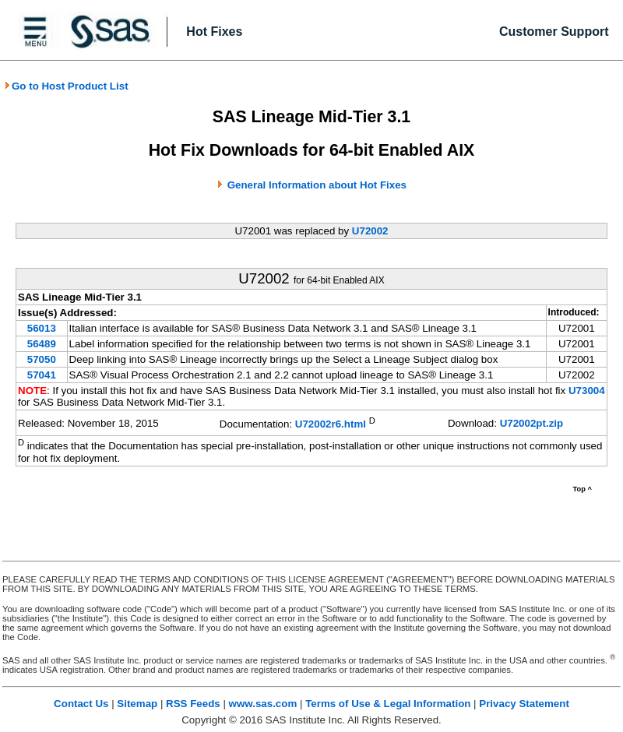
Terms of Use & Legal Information (387, 703)
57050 (41, 359)
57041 (41, 375)
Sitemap (137, 703)
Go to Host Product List (66, 86)
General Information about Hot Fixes (317, 185)
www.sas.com (263, 703)
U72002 (370, 231)
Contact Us (81, 703)
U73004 (586, 390)
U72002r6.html (330, 424)
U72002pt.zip (531, 423)
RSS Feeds (193, 703)
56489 (41, 344)
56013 (41, 328)
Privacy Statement (524, 703)
